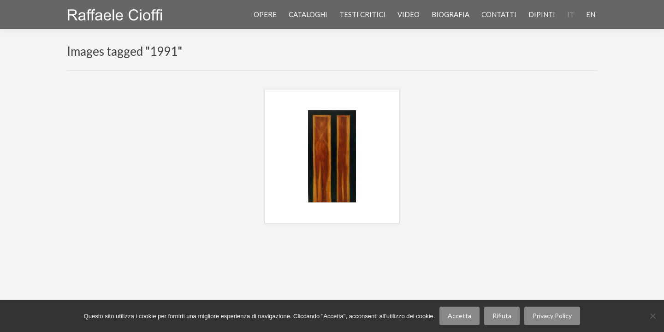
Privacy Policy (552, 316)
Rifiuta (501, 316)
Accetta (459, 316)
